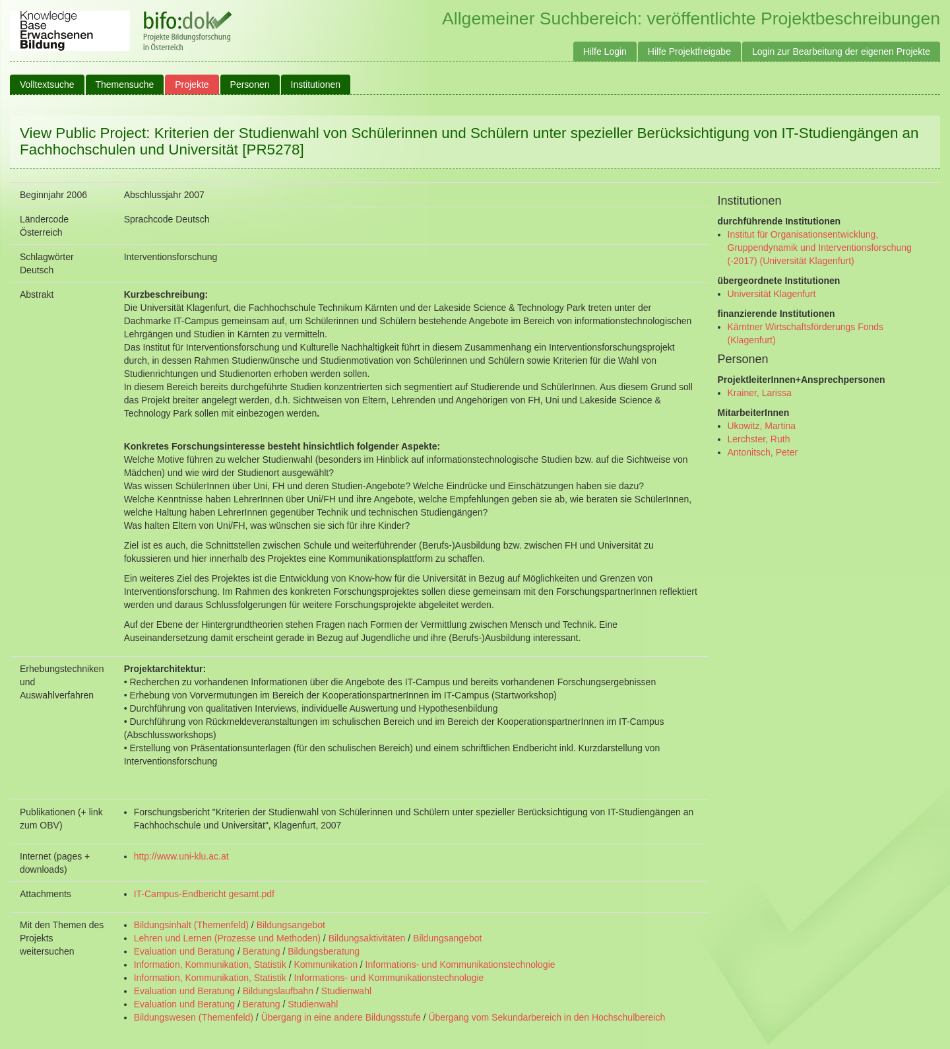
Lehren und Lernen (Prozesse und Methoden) (227, 938)
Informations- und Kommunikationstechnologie (460, 964)
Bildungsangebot (291, 925)
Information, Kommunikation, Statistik (210, 964)
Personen (250, 84)
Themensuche (125, 84)
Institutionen (316, 84)
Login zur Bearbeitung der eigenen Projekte (841, 51)
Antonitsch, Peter (763, 452)
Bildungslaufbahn (278, 991)
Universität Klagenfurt (772, 293)
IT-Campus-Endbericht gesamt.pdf (204, 894)
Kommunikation (326, 964)
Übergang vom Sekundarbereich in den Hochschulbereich (546, 1017)
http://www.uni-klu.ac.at (181, 856)
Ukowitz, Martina (762, 426)
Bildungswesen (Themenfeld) (193, 1017)
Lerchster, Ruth (759, 439)
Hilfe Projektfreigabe (689, 51)
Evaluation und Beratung (184, 951)
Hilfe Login (605, 51)
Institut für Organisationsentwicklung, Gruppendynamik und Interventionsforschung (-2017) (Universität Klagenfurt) (820, 247)
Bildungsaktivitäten (367, 938)
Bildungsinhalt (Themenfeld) (191, 925)
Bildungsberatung (324, 951)
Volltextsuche (47, 84)
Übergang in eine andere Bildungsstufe (341, 1017)
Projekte (191, 84)
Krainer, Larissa (760, 393)
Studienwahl (346, 991)
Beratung (261, 951)
